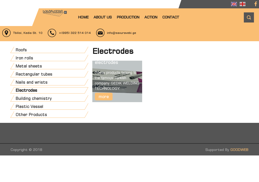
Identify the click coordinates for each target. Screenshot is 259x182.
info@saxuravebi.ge (121, 33)
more (104, 96)
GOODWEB (239, 149)
